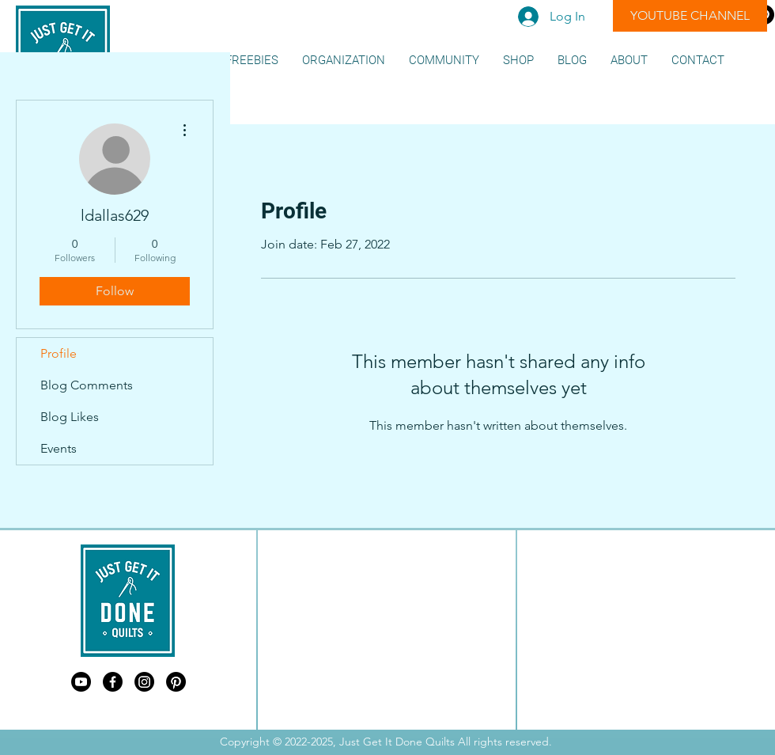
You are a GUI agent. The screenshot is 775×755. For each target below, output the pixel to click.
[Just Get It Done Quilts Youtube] (81, 682)
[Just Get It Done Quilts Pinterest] (176, 682)
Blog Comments (86, 385)
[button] (252, 60)
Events (58, 448)
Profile (58, 353)
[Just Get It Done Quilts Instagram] (144, 682)
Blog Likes (69, 416)
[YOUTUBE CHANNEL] (690, 16)
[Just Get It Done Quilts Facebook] (113, 682)
